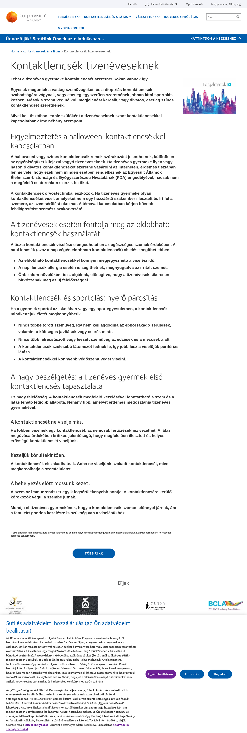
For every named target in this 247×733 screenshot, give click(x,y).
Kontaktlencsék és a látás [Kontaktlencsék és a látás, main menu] (106, 16)
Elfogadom (219, 676)
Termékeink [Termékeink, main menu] (67, 16)
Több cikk (94, 553)
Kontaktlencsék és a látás (41, 51)
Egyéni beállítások (160, 676)
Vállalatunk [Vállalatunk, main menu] (146, 16)
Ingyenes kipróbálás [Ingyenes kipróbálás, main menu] (181, 16)
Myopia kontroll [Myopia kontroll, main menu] (72, 27)
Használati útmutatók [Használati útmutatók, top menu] (164, 4)
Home (15, 51)
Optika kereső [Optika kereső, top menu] (194, 4)
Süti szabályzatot (36, 727)
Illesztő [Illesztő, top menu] (132, 4)
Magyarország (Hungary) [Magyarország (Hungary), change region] (226, 4)
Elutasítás (192, 676)
